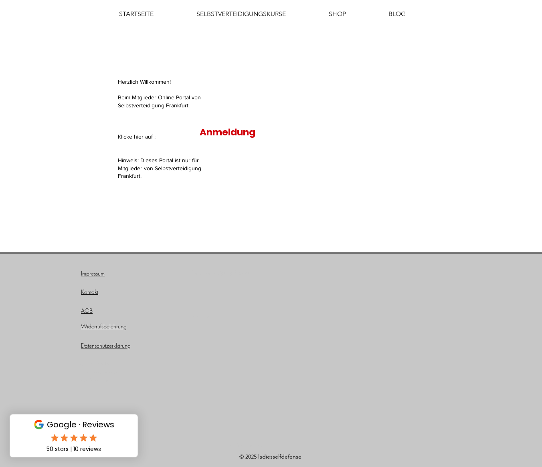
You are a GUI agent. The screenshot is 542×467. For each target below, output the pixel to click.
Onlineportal (95, 363)
